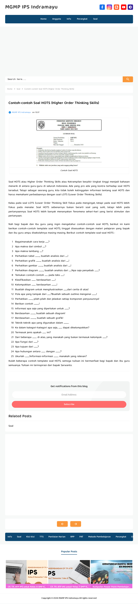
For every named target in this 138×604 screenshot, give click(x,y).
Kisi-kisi (30, 537)
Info (10, 537)
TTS (41, 537)
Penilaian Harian (56, 537)
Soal (19, 537)
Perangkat (121, 537)
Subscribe (69, 405)
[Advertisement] (69, 53)
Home (43, 19)
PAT (81, 537)
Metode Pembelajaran (99, 537)
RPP (72, 537)
